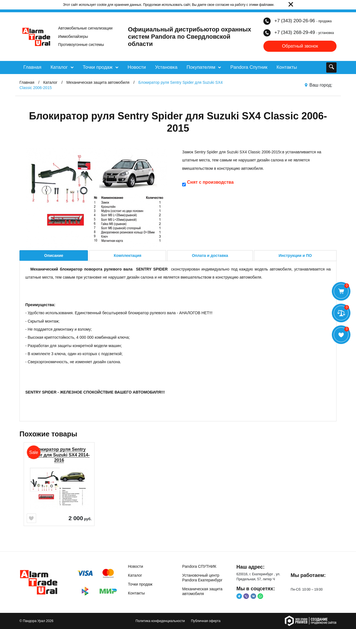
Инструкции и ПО (295, 255)
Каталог (62, 67)
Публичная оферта (206, 621)
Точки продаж (100, 67)
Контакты (286, 67)
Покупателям (204, 67)
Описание (53, 255)
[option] (59, 493)
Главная (32, 67)
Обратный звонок (300, 46)
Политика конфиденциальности (160, 621)
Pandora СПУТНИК (199, 566)
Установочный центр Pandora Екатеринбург (202, 577)
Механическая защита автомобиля (202, 591)
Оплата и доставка (210, 255)
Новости (137, 67)
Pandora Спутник (248, 67)
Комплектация (127, 255)
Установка (166, 67)
